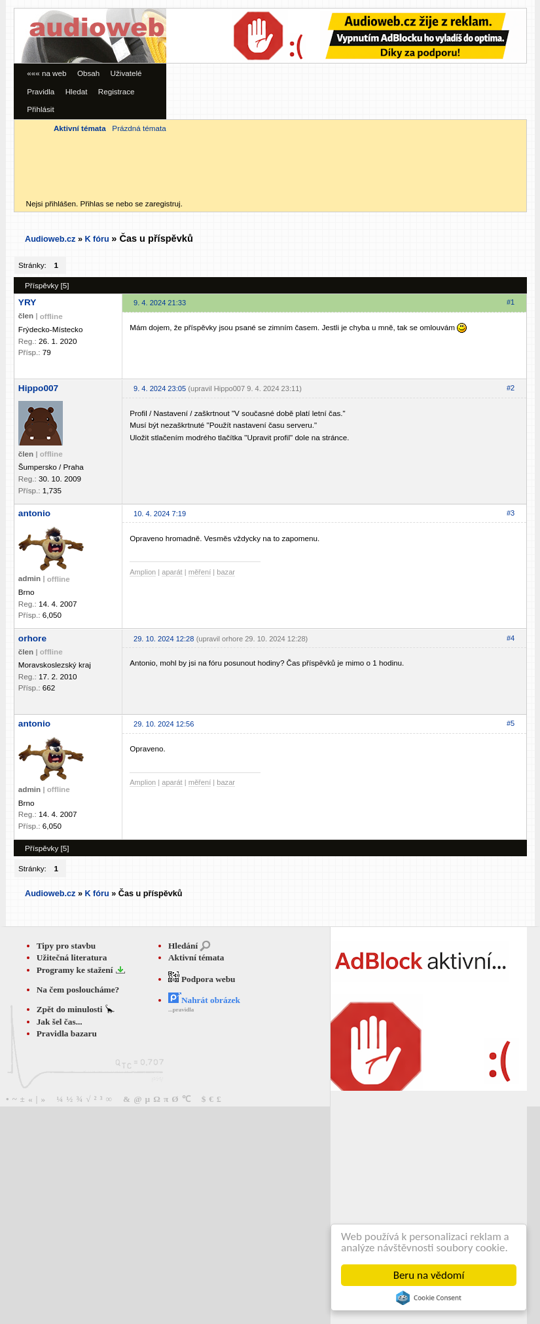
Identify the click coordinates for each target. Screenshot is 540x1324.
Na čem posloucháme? (78, 989)
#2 (510, 388)
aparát (172, 572)
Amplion (143, 572)
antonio (34, 513)
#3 (510, 513)
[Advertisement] (293, 100)
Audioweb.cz (50, 239)
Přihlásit (40, 109)
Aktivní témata (196, 957)
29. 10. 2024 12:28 (164, 639)
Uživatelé (126, 73)
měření (200, 572)
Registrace (116, 91)
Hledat (76, 91)
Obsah (88, 73)
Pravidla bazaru (67, 1033)
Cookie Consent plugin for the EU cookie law (428, 1298)
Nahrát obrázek (204, 1000)
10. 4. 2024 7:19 (160, 514)
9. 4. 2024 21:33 (160, 303)
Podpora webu (202, 979)
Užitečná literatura (72, 957)
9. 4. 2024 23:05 (160, 388)
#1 (510, 302)
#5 (510, 723)
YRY (27, 302)
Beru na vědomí (429, 1275)
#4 (510, 638)
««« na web (46, 73)
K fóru (96, 239)
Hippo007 (38, 388)
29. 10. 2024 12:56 (164, 724)
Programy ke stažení (76, 970)
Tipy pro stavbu (66, 946)
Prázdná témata (139, 128)
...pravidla (181, 1009)
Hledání (183, 946)
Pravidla (40, 91)
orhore (32, 638)
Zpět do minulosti (71, 1009)
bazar (226, 572)
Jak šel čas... (59, 1022)
